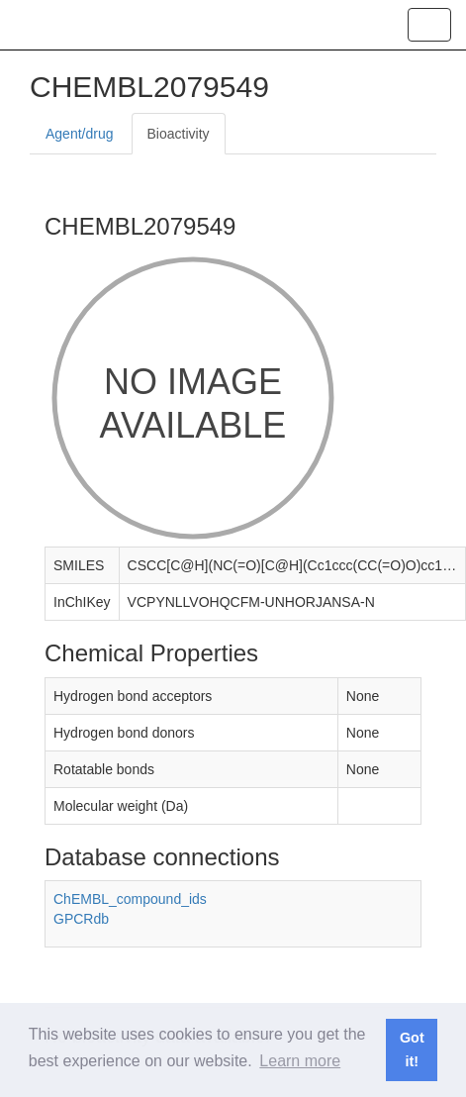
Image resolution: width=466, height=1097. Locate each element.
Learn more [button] (299, 1060)
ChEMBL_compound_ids (130, 899)
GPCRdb (81, 919)
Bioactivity (178, 134)
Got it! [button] (412, 1049)
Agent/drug (80, 134)
